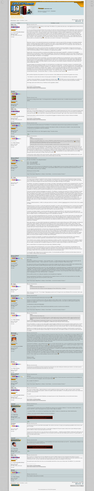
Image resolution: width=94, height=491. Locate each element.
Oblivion (41, 60)
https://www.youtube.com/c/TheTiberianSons (36, 87)
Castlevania (64, 202)
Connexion (44, 11)
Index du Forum (13, 20)
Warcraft (77, 58)
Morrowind (33, 271)
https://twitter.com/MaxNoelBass (34, 86)
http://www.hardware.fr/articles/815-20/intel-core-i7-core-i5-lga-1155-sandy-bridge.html (49, 320)
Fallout (65, 230)
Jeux (18, 20)
